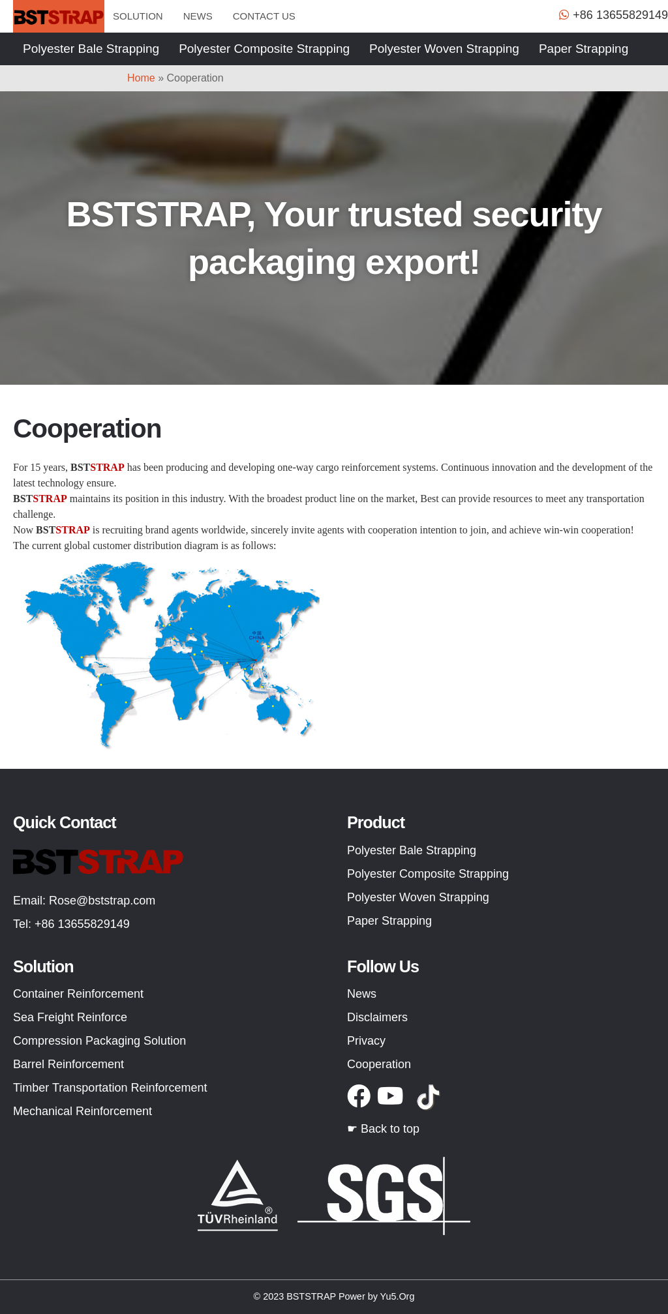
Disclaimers (377, 1017)
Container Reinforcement (78, 993)
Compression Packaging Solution (99, 1040)
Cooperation (379, 1064)
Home (141, 77)
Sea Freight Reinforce (70, 1017)
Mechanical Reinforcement (82, 1111)
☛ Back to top (383, 1128)
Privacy (366, 1040)
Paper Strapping (583, 48)
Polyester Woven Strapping (444, 48)
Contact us (264, 16)
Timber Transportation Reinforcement (110, 1087)
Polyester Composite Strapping (264, 48)
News (198, 16)
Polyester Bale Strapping (91, 48)
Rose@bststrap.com (102, 900)
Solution (138, 16)
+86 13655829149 (82, 924)
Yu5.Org (397, 1296)
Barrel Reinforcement (68, 1064)
